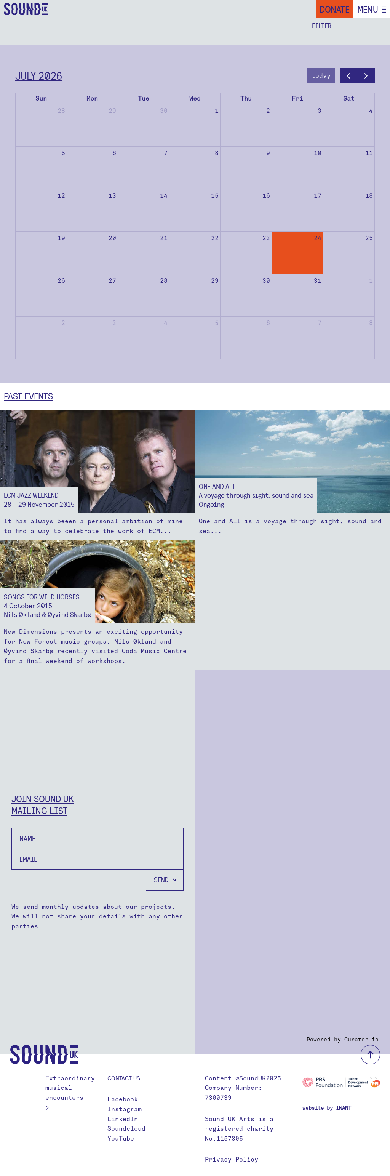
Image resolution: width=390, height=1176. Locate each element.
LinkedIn (122, 1119)
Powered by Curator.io (343, 1039)
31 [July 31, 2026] (317, 281)
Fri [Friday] (297, 99)
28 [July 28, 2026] (164, 281)
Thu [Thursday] (246, 99)
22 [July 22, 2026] (215, 238)
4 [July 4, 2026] (371, 111)
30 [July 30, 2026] (266, 281)
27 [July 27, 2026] (112, 281)
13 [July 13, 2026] (112, 196)
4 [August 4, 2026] (166, 323)
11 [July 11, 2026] (369, 153)
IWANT (343, 1108)
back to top (370, 1054)
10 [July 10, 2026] (317, 153)
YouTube (120, 1138)
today (321, 76)
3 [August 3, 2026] (114, 323)
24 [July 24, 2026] (317, 238)
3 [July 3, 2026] (319, 111)
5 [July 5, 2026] (63, 153)
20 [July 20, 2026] (112, 238)
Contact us (123, 1078)
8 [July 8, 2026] (217, 153)
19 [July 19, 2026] (61, 238)
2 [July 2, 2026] (268, 111)
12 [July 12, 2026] (61, 196)
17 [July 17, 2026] (317, 196)
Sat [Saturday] (349, 99)
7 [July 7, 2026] (166, 153)
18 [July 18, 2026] (369, 196)
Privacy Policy (231, 1159)
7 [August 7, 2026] (319, 323)
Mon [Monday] (92, 99)
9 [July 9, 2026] (268, 153)
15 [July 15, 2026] (215, 196)
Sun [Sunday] (41, 99)
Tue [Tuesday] (143, 99)
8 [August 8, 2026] (371, 323)
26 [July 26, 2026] (61, 281)
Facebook (122, 1099)
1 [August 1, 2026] (371, 281)
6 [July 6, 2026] (114, 153)
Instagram (124, 1109)
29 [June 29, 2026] (112, 111)
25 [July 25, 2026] (369, 238)
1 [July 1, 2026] (217, 111)
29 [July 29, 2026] (215, 281)
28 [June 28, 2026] (61, 111)
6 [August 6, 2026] (268, 323)
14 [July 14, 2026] (164, 196)
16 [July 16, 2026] (266, 196)
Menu (367, 9)
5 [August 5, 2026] (217, 323)
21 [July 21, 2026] (164, 238)
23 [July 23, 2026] (266, 238)
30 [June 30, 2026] (164, 111)
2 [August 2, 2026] (63, 323)
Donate (335, 9)
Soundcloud (126, 1129)
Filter (321, 25)
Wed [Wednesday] (195, 99)
